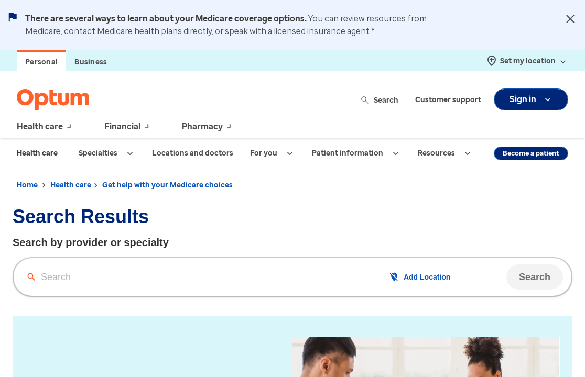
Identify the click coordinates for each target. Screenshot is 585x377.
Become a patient (531, 153)
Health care (70, 185)
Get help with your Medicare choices (167, 185)
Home (27, 185)
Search (380, 100)
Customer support (448, 99)
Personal (41, 62)
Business (90, 62)
